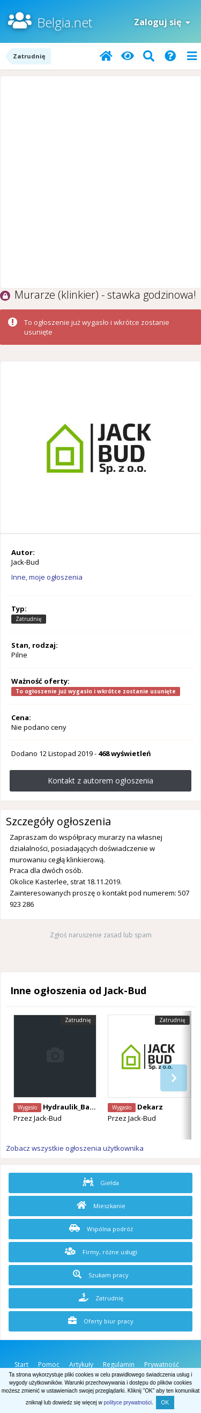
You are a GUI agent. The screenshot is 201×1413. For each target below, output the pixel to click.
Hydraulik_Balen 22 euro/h (89, 1107)
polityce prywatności (128, 1402)
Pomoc (48, 1364)
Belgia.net (64, 22)
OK (165, 1402)
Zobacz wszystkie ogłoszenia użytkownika (75, 1148)
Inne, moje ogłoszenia (47, 577)
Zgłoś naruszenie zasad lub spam (101, 934)
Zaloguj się (162, 22)
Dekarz (150, 1107)
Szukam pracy (101, 1274)
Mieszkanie (101, 1205)
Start (21, 1364)
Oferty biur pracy (100, 1320)
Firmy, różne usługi (101, 1251)
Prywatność (161, 1364)
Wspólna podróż (101, 1228)
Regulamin (119, 1364)
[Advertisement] (100, 182)
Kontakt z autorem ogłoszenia (100, 780)
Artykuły (81, 1364)
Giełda (101, 1182)
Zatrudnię (101, 1297)
